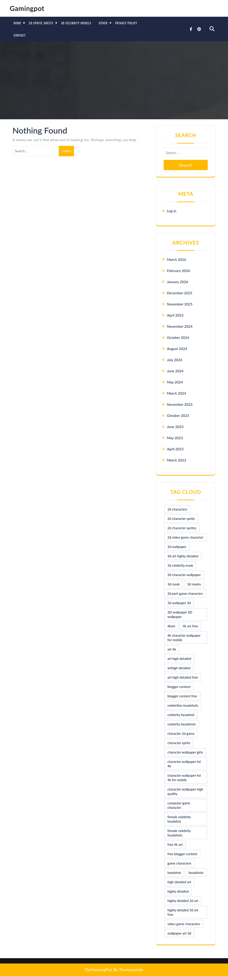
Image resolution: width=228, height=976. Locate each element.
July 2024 (174, 360)
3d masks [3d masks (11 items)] (194, 584)
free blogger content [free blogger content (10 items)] (182, 854)
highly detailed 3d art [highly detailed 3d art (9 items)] (182, 901)
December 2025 (179, 293)
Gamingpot (27, 8)
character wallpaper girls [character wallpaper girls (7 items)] (185, 752)
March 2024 (176, 393)
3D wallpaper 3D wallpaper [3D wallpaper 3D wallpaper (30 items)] (179, 614)
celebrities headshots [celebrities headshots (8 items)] (182, 705)
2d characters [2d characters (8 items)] (177, 509)
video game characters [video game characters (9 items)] (183, 924)
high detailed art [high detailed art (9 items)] (179, 882)
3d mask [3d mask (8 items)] (173, 584)
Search (66, 151)
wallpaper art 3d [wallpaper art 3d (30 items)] (179, 933)
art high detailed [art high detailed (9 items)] (179, 659)
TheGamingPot (98, 969)
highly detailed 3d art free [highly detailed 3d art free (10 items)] (182, 912)
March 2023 (176, 460)
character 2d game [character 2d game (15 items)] (181, 733)
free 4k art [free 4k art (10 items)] (175, 844)
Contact (20, 35)
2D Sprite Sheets (41, 23)
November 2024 (180, 326)
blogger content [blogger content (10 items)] (178, 687)
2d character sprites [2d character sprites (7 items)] (181, 528)
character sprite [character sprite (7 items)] (178, 743)
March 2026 (176, 259)
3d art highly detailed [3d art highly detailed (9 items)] (182, 556)
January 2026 (177, 282)
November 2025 (180, 304)
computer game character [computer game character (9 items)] (178, 805)
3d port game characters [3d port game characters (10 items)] (185, 593)
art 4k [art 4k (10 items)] (171, 649)
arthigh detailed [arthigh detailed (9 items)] (178, 668)
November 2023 (180, 404)
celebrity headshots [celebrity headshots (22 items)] (181, 724)
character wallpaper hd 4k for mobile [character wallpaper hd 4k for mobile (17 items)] (184, 777)
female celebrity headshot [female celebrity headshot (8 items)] (179, 819)
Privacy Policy (126, 23)
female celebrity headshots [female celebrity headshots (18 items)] (179, 833)
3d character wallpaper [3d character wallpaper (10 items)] (184, 575)
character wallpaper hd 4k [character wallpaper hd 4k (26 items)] (184, 764)
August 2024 (177, 348)
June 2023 (175, 426)
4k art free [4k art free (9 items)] (190, 626)
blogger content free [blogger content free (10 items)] (182, 696)
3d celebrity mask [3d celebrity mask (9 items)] (180, 565)
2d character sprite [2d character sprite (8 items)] (181, 519)
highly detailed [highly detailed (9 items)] (178, 891)
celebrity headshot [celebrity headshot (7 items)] (180, 715)
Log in (171, 211)
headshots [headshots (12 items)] (196, 873)
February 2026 (178, 270)
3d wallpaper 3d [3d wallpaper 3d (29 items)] (179, 603)
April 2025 (175, 315)
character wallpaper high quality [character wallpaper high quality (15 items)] (185, 791)
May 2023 (175, 438)
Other (103, 23)
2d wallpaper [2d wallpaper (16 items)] (176, 547)
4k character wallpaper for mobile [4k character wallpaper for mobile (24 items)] (184, 637)
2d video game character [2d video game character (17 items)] (185, 537)
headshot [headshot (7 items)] (174, 873)
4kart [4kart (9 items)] (171, 626)
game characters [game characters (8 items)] (179, 863)
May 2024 (175, 382)
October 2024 (178, 337)
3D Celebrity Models (76, 23)
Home (17, 23)
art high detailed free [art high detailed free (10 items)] (182, 677)
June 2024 (175, 371)
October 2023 (178, 415)
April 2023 (175, 449)
